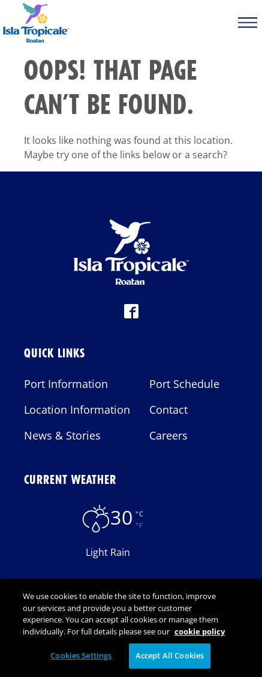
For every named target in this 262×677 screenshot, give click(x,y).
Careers (168, 435)
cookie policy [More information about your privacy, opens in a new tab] (199, 635)
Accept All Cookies (169, 659)
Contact (168, 409)
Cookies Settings (81, 659)
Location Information (77, 409)
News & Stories (62, 435)
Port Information (66, 384)
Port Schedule (184, 384)
